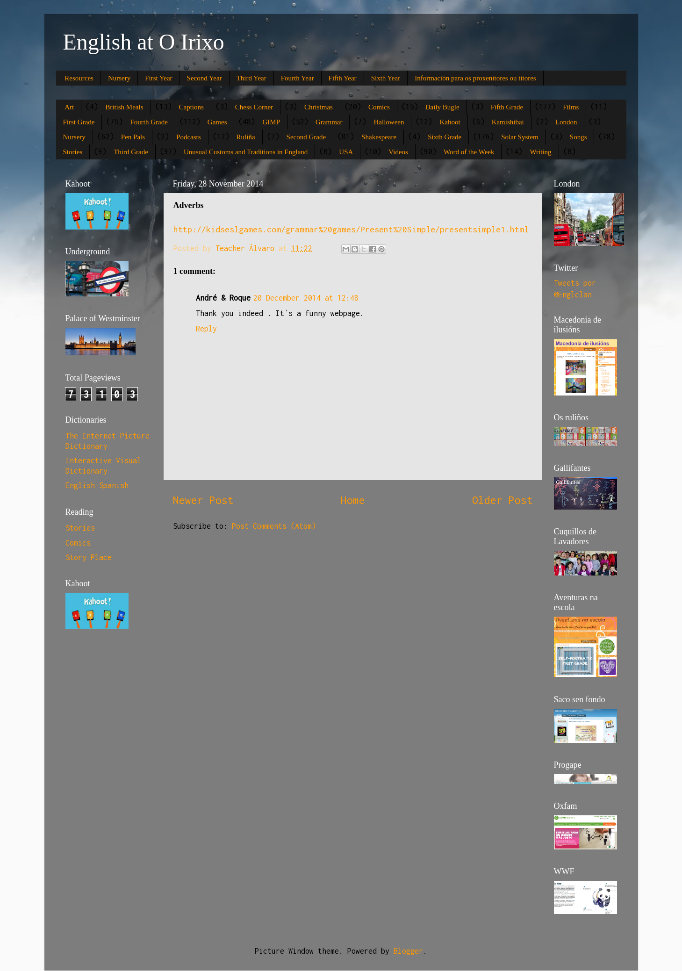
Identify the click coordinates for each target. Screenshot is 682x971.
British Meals (124, 107)
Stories (73, 152)
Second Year (204, 78)
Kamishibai (508, 122)
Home (353, 500)
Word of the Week (469, 152)
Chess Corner (254, 107)
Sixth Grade (444, 137)
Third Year (251, 78)
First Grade (79, 122)
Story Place (88, 557)
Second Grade (306, 137)
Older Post (502, 500)
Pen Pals (133, 137)
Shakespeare (378, 137)
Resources (79, 78)
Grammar (329, 122)
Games (217, 122)
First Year (158, 78)
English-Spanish (97, 485)
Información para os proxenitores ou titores (475, 78)
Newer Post (203, 500)
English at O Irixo (143, 41)
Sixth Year (386, 78)
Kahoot (449, 122)
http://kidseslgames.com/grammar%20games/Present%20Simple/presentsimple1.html (351, 229)
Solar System (519, 137)
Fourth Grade (148, 122)
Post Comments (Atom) (274, 526)
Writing (540, 152)
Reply (206, 328)
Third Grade (131, 152)
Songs (578, 137)
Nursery (119, 78)
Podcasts (188, 137)
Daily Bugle (442, 107)
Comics (379, 107)
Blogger (408, 951)
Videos (398, 152)
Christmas (318, 107)
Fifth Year (343, 78)
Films (571, 107)
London (566, 122)
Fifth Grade (507, 107)
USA (346, 152)
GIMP (271, 122)
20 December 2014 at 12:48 (306, 298)
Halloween (388, 122)
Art (69, 107)
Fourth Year (297, 78)
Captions (191, 107)
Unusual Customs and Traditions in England (246, 152)
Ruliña (246, 137)
